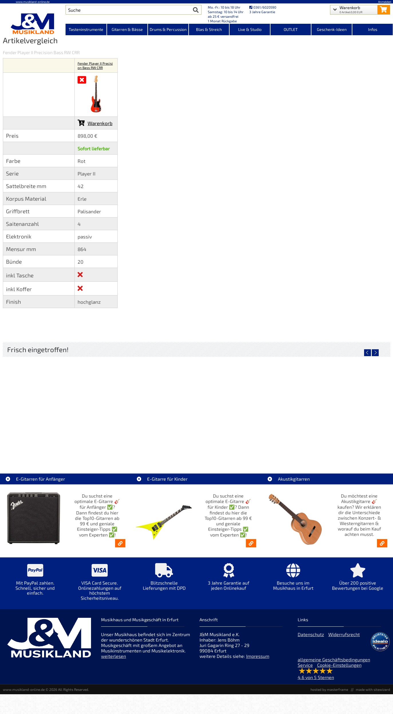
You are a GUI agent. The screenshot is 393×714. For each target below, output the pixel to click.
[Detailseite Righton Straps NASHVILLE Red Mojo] (341, 405)
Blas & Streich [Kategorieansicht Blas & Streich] (209, 29)
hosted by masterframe (329, 689)
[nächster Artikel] (375, 352)
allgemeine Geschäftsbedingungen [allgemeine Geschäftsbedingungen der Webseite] (334, 659)
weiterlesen (113, 656)
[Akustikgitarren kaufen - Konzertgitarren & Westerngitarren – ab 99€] (382, 543)
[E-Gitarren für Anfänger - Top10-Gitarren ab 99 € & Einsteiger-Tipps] (120, 543)
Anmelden (384, 1)
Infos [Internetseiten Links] (372, 29)
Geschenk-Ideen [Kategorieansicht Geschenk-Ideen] (332, 29)
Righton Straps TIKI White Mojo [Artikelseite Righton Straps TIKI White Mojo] (148, 446)
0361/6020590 (262, 7)
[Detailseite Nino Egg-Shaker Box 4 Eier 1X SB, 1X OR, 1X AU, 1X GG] (51, 405)
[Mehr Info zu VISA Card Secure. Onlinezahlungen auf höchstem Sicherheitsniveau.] (99, 585)
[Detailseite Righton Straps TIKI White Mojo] (147, 405)
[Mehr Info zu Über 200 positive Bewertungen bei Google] (357, 580)
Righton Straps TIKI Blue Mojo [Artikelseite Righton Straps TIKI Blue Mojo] (245, 446)
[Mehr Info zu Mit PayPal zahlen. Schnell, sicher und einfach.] (35, 583)
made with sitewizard (373, 689)
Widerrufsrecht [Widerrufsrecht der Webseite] (344, 634)
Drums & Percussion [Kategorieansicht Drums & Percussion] (168, 29)
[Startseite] (33, 23)
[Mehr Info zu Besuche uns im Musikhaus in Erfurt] (293, 580)
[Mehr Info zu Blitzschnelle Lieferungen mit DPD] (164, 580)
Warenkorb (95, 123)
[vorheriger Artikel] (367, 352)
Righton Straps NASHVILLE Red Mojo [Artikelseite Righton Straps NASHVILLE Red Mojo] (341, 446)
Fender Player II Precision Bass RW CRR (95, 65)
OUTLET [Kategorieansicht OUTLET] (291, 29)
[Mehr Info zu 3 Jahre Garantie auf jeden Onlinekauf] (228, 580)
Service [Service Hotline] (305, 665)
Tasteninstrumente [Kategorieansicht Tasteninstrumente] (86, 29)
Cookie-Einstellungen (339, 665)
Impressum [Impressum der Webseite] (257, 656)
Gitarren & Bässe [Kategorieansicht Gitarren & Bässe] (127, 29)
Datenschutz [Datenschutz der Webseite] (311, 634)
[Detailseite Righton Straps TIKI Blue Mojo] (244, 405)
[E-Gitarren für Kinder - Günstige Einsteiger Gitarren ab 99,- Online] (251, 543)
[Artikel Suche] (128, 10)
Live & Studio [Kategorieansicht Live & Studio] (250, 29)
